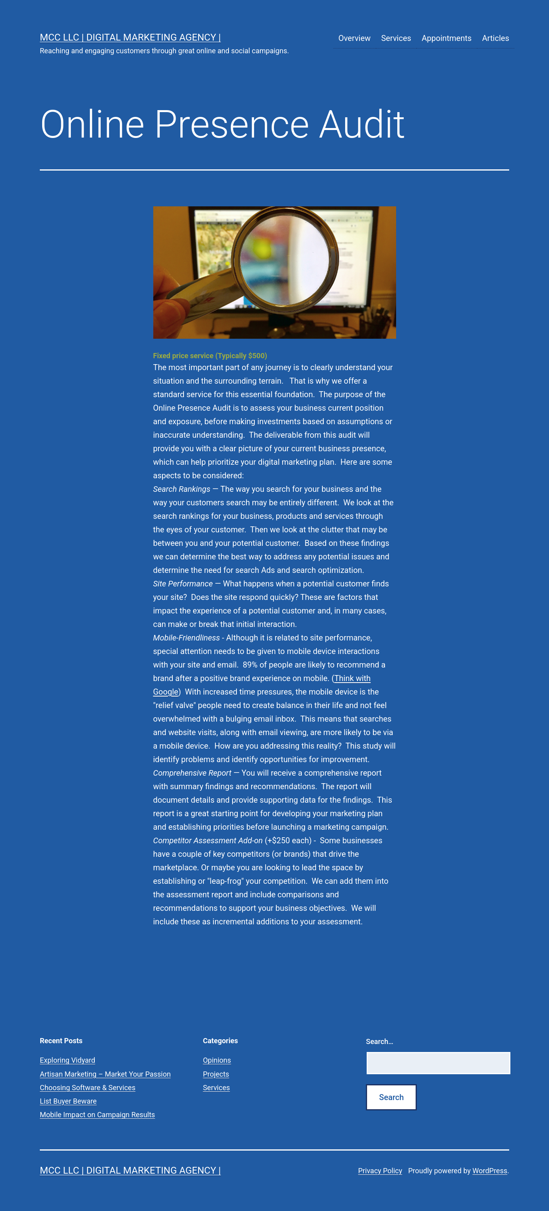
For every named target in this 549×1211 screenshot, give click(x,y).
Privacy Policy (380, 1170)
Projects (216, 1074)
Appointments (446, 38)
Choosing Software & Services (87, 1087)
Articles (495, 38)
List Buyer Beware (68, 1101)
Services (396, 38)
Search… (379, 1041)
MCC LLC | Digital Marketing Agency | (130, 37)
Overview (354, 38)
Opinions (217, 1060)
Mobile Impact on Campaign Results (97, 1114)
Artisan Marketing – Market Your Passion (105, 1074)
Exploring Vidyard (67, 1060)
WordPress (490, 1170)
